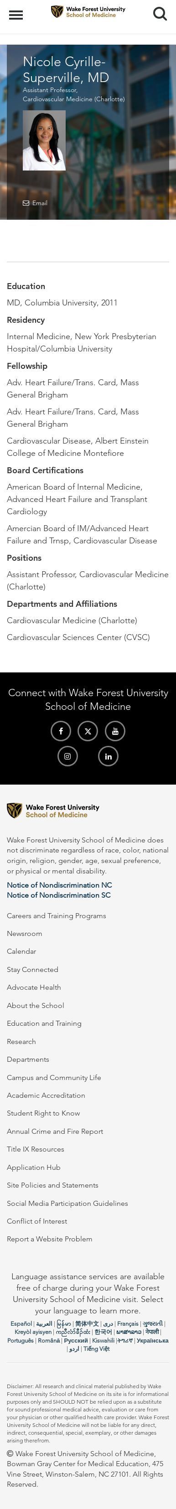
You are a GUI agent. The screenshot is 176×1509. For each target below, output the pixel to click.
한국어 (103, 1331)
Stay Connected (32, 969)
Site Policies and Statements (52, 1185)
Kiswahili (103, 1340)
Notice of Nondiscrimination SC (58, 895)
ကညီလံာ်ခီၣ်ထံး (73, 1331)
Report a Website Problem (50, 1239)
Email (39, 203)
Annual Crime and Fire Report (55, 1131)
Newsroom (24, 933)
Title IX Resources (35, 1149)
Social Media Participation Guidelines (67, 1203)
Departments (28, 1059)
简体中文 (87, 1323)
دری (108, 1323)
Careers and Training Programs (56, 915)
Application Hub (34, 1167)
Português (20, 1340)
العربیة (44, 1323)
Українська (153, 1340)
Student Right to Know (43, 1113)
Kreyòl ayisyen (33, 1331)
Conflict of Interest (37, 1221)
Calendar (21, 951)
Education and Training (44, 1023)
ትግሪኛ (125, 1340)
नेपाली (152, 1331)
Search (156, 10)
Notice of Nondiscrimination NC (59, 885)
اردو (74, 1348)
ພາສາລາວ (128, 1331)
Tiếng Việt (96, 1348)
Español (21, 1323)
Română (49, 1340)
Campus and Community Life (54, 1077)
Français (128, 1323)
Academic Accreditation (46, 1095)
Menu (17, 10)
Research (21, 1041)
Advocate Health (34, 987)
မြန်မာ (64, 1323)
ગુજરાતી (153, 1323)
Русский (76, 1340)
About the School (35, 1005)
